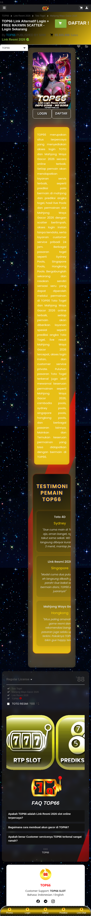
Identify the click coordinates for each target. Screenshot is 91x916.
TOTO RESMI (25, 703)
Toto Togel (40, 16)
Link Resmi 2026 (22, 16)
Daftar (45, 910)
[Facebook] (38, 901)
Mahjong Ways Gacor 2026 (63, 16)
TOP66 (5, 16)
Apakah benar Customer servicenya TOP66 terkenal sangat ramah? (45, 838)
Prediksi (63, 910)
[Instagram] (53, 901)
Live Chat (81, 910)
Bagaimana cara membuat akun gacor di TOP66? (38, 827)
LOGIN (42, 113)
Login (27, 910)
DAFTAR (61, 113)
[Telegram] (45, 901)
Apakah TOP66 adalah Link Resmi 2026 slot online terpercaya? (39, 815)
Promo (9, 910)
